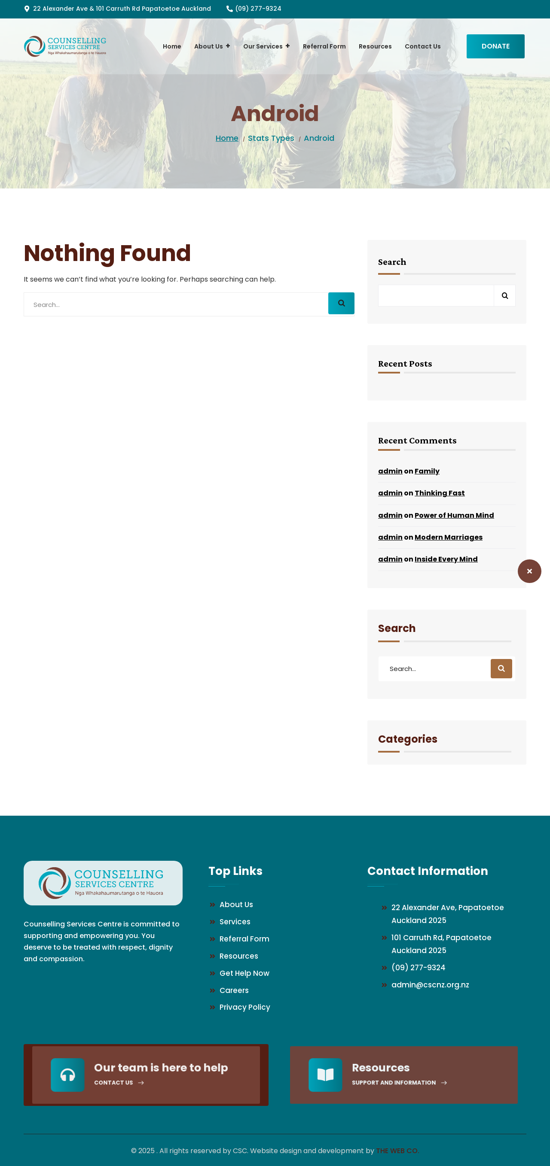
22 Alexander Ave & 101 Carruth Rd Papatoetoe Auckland (122, 8)
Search (392, 261)
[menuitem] (172, 46)
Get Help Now (244, 973)
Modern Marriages (449, 537)
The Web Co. (397, 1151)
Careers (234, 990)
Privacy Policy (245, 1007)
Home (227, 138)
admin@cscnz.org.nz (430, 985)
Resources (239, 956)
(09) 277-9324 (258, 8)
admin (390, 471)
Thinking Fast (440, 493)
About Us (236, 904)
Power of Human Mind (454, 515)
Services (235, 922)
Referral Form (244, 939)
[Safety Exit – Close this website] (529, 571)
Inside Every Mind (446, 559)
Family (427, 471)
